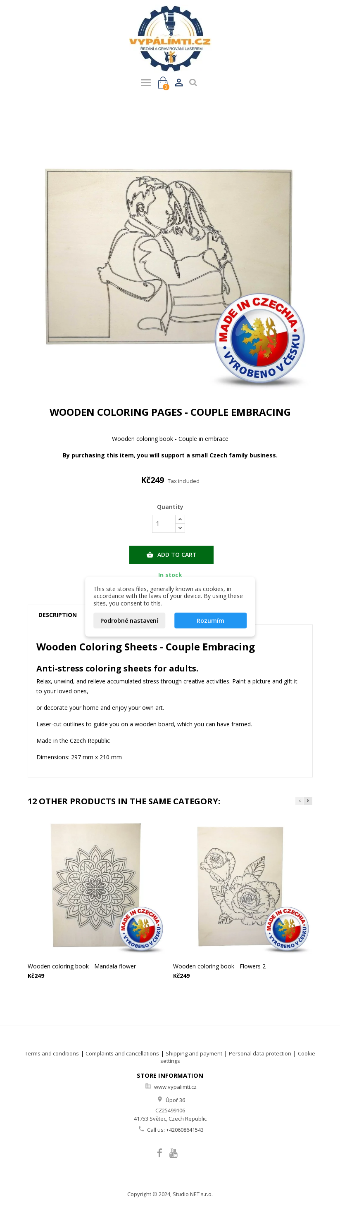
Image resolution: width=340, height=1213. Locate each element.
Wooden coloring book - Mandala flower (82, 966)
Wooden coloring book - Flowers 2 (219, 966)
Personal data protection (260, 1053)
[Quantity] (164, 524)
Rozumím (210, 620)
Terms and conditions (52, 1053)
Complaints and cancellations (122, 1053)
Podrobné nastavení (129, 620)
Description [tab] (57, 615)
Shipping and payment (194, 1053)
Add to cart (171, 555)
